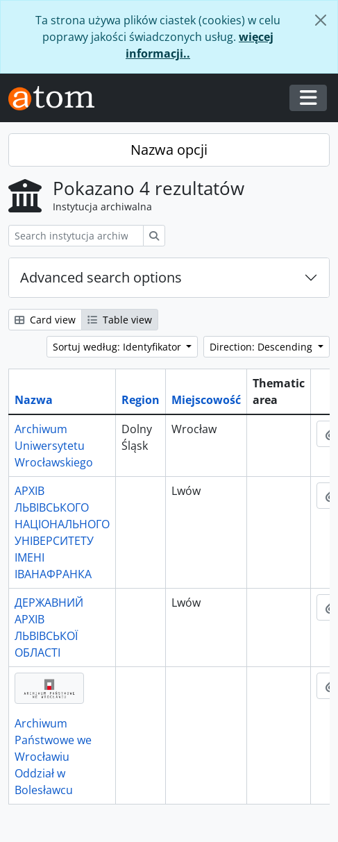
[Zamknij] (320, 20)
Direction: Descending (262, 346)
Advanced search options (101, 277)
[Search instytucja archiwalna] (76, 235)
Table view (119, 319)
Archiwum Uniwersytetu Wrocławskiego (54, 445)
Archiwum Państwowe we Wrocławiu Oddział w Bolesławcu (53, 757)
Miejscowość (206, 399)
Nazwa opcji (169, 149)
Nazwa (34, 399)
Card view (45, 319)
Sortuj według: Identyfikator (118, 346)
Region (140, 399)
